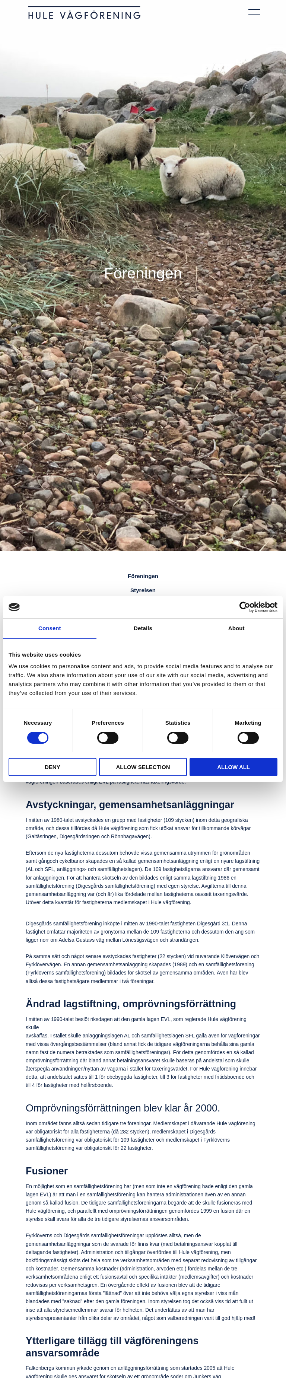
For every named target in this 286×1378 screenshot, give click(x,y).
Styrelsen (143, 588)
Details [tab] (143, 628)
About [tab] (236, 628)
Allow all (233, 767)
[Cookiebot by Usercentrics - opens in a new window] (244, 607)
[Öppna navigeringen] (254, 10)
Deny (52, 767)
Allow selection (143, 767)
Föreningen (143, 575)
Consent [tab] (49, 628)
